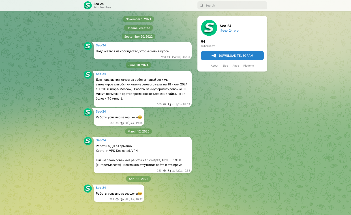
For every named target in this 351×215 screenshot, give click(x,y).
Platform (248, 65)
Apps (236, 65)
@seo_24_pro (229, 30)
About (214, 65)
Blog (225, 65)
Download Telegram (232, 56)
